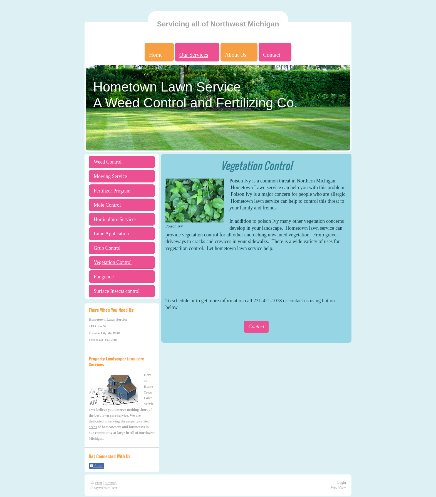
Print (96, 483)
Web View (338, 487)
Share (96, 466)
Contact (256, 326)
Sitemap (111, 483)
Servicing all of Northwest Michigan (218, 24)
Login (341, 482)
